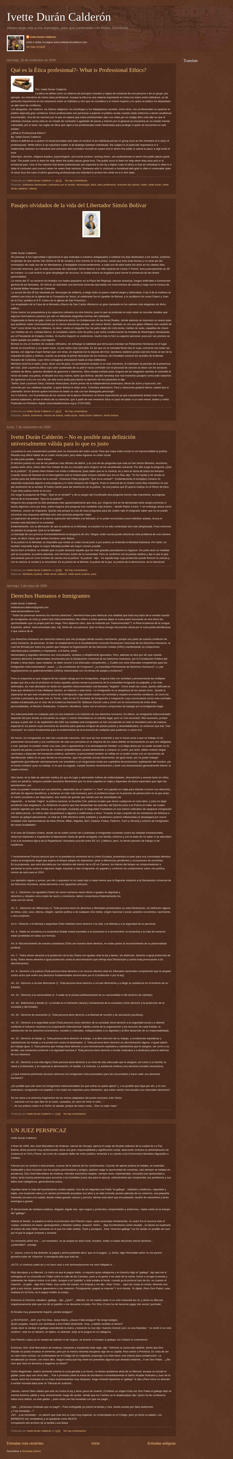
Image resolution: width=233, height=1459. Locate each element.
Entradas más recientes (25, 1443)
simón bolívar (110, 415)
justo (93, 574)
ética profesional (107, 184)
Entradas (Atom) (32, 1451)
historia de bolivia (53, 415)
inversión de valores (128, 184)
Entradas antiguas (162, 1443)
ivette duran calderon (55, 574)
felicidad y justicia (32, 574)
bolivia (26, 415)
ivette (144, 184)
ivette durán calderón (90, 415)
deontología (83, 184)
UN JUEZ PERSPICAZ (39, 1130)
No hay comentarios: (77, 180)
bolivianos (36, 415)
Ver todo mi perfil (35, 46)
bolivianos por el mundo (62, 184)
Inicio (95, 1443)
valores (33, 188)
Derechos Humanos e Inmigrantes (50, 595)
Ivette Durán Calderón (59, 16)
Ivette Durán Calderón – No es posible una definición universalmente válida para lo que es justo (73, 440)
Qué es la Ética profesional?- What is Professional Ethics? (78, 70)
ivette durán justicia (79, 574)
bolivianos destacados (35, 184)
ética (93, 184)
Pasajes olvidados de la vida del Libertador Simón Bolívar (78, 205)
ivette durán (154, 184)
